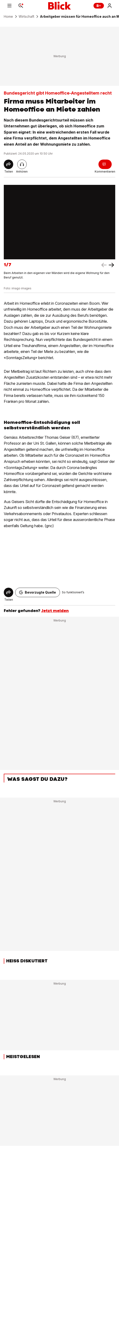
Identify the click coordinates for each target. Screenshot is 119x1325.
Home (8, 16)
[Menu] (9, 5)
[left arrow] (111, 265)
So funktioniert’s (73, 592)
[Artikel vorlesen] (22, 164)
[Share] (8, 164)
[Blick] (59, 6)
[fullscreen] (59, 222)
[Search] (20, 5)
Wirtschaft (26, 16)
